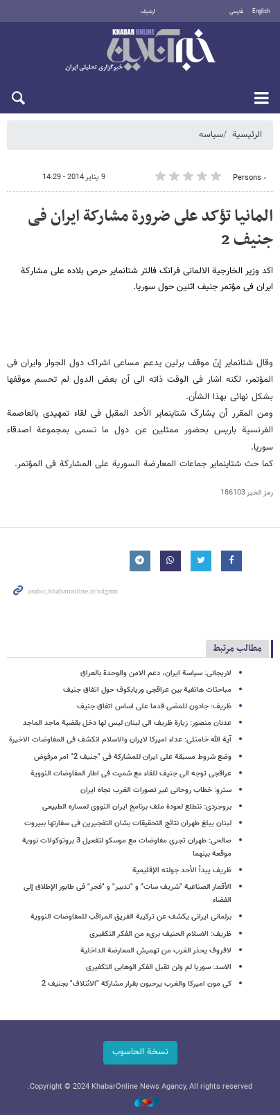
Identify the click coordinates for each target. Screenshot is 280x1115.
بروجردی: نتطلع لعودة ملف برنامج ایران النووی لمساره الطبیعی (136, 807)
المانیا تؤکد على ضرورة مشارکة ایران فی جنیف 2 (150, 228)
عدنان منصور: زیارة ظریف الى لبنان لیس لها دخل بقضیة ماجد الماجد (127, 723)
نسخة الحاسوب (140, 1052)
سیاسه (211, 135)
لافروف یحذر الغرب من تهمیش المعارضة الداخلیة (155, 951)
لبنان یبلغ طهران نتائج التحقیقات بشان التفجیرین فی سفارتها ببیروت (127, 823)
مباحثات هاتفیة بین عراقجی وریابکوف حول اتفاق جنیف (147, 690)
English (261, 12)
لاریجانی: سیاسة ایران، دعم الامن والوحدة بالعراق (155, 673)
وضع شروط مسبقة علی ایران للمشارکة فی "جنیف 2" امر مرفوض (132, 757)
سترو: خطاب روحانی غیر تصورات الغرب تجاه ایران (155, 790)
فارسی (236, 12)
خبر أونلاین (140, 51)
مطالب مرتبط (237, 648)
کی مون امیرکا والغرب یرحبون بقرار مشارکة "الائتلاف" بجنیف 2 (136, 984)
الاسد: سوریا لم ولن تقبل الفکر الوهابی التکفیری (158, 967)
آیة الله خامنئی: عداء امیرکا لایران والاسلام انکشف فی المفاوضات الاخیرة (120, 740)
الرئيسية (247, 135)
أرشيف (148, 12)
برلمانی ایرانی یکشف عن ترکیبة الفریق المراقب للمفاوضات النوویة (130, 917)
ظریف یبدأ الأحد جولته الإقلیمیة (181, 870)
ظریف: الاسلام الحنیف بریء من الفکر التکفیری (160, 934)
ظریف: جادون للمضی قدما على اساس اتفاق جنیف (154, 706)
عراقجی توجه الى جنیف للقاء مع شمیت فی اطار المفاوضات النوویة (130, 774)
